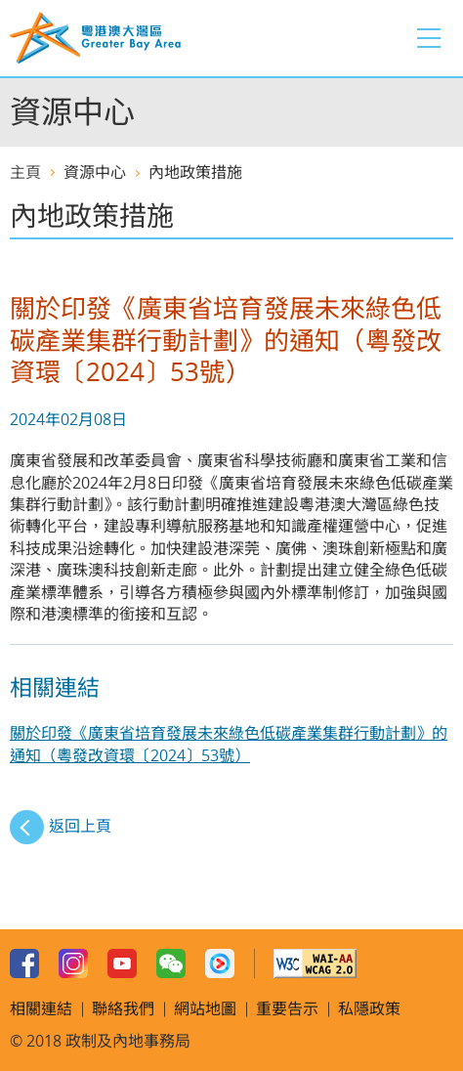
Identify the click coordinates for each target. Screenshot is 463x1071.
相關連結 (41, 1008)
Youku (219, 963)
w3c (315, 963)
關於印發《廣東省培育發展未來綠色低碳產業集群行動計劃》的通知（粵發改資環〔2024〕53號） (228, 743)
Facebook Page (24, 963)
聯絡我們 (123, 1008)
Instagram (73, 963)
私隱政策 (369, 1008)
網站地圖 (205, 1008)
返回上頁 (80, 825)
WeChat (171, 963)
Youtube (122, 963)
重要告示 (287, 1008)
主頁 (25, 172)
